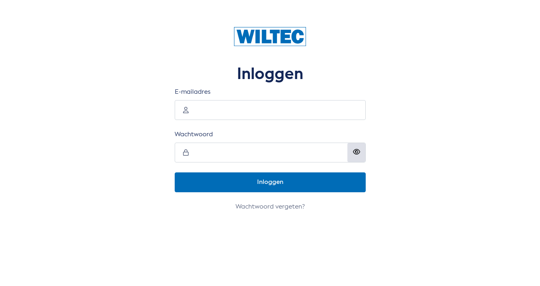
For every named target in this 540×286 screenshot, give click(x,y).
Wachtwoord (194, 134)
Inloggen (270, 182)
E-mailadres (193, 92)
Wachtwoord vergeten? (270, 207)
